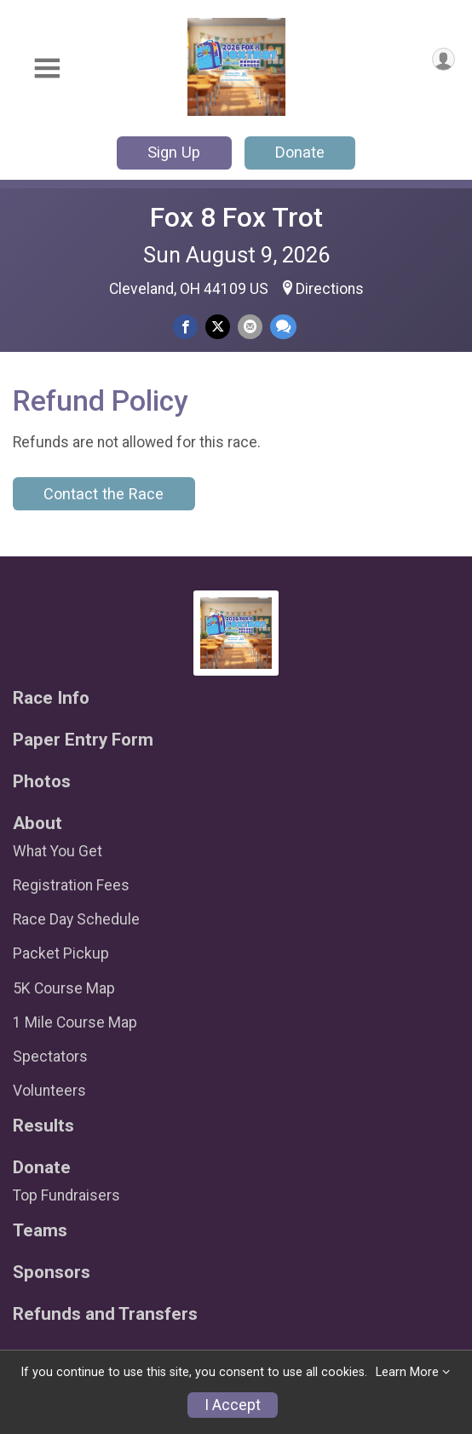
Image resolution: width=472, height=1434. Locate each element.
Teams (40, 1231)
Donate (300, 152)
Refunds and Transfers (105, 1314)
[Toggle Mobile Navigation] (47, 68)
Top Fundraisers (66, 1195)
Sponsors (51, 1272)
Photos (42, 782)
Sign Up (173, 152)
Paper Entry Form (83, 740)
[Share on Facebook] (185, 326)
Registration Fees (71, 885)
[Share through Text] (283, 326)
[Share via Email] (250, 326)
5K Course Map (64, 988)
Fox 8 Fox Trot (236, 217)
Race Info (51, 698)
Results (43, 1126)
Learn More (407, 1372)
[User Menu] (443, 59)
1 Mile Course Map (75, 1022)
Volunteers (49, 1090)
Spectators (50, 1056)
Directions (330, 288)
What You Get (57, 851)
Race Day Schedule (76, 919)
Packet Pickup (61, 953)
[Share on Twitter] (217, 326)
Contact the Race (103, 494)
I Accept (232, 1405)
